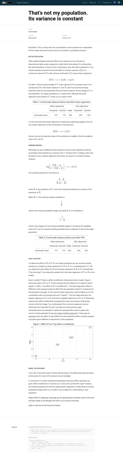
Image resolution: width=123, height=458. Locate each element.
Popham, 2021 (66, 38)
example (32, 316)
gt (57, 398)
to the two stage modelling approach (63, 313)
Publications (107, 3)
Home (85, 3)
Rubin (68, 376)
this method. (80, 122)
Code (31, 405)
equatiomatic (67, 398)
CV (99, 3)
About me (92, 3)
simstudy (52, 398)
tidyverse (44, 398)
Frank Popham (23, 3)
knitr (33, 401)
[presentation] (81, 70)
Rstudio (49, 401)
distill (38, 401)
